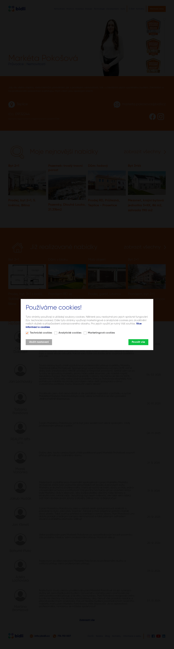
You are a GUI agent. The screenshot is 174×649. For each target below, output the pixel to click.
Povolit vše (138, 342)
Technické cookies (41, 333)
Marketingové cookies (101, 333)
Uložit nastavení (39, 342)
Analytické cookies (69, 333)
